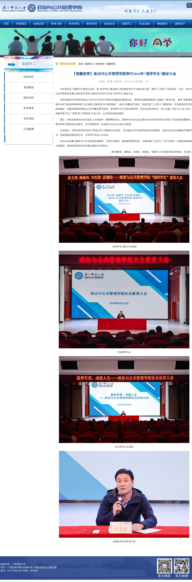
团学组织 (29, 97)
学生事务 (29, 108)
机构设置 (39, 23)
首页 (6, 23)
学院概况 (21, 23)
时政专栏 (29, 76)
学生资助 (29, 118)
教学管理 (92, 23)
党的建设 (29, 87)
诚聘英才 (180, 23)
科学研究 (74, 23)
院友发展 (144, 23)
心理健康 (29, 129)
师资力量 (56, 23)
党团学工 (127, 23)
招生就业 (109, 23)
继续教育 (162, 23)
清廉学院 (110, 64)
